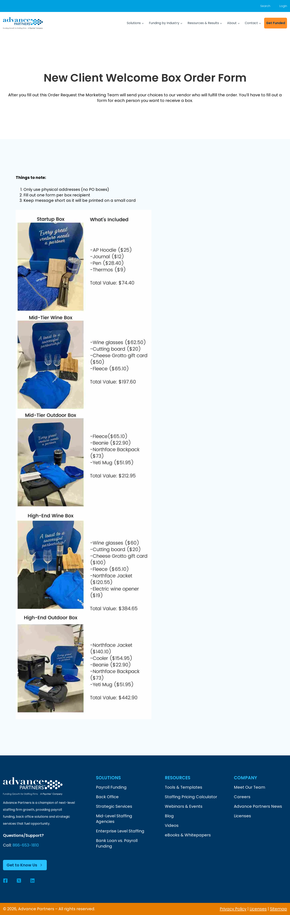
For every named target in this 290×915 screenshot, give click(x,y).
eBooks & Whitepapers (188, 835)
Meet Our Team (249, 787)
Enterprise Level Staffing (120, 831)
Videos (172, 825)
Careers (242, 797)
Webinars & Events (183, 806)
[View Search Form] (265, 6)
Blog (169, 816)
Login (283, 6)
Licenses (242, 816)
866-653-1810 (26, 845)
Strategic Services (114, 806)
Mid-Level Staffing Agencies (114, 818)
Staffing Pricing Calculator (191, 797)
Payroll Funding (111, 787)
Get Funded (275, 23)
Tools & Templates (183, 787)
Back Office (107, 797)
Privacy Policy (233, 909)
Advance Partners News (258, 806)
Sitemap (278, 909)
